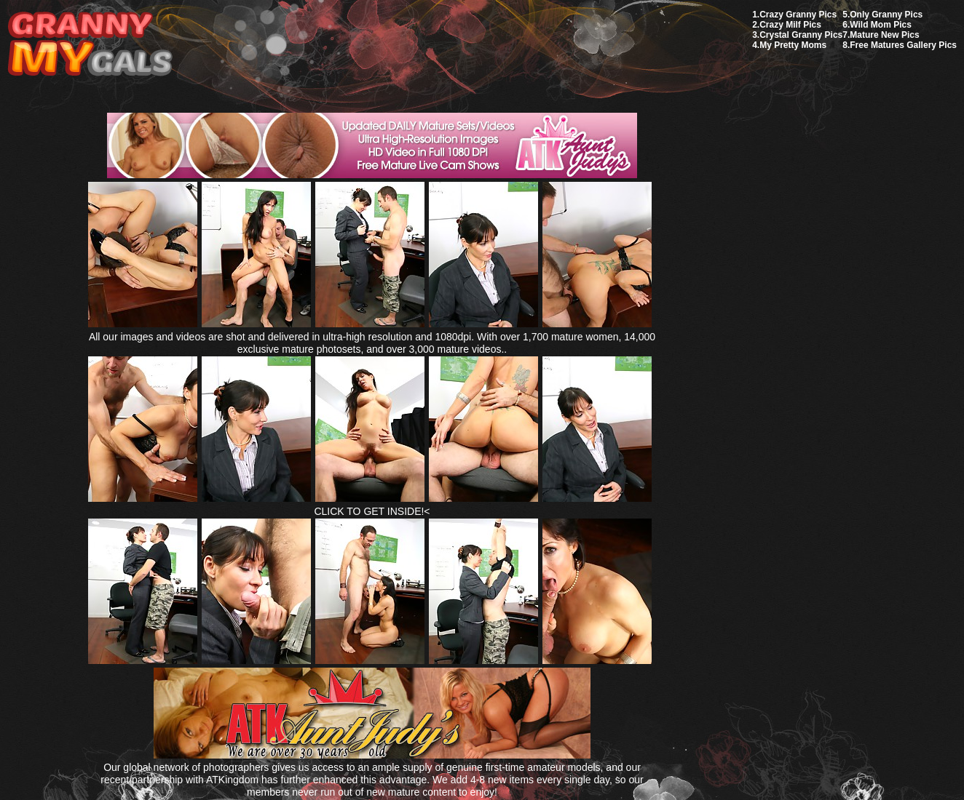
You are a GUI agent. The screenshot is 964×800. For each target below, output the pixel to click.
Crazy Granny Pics (798, 14)
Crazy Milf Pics (790, 25)
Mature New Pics (884, 35)
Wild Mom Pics (881, 25)
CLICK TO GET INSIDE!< (372, 511)
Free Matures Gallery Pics (903, 45)
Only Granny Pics (886, 14)
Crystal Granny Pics (800, 35)
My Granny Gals (90, 45)
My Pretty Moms (792, 45)
